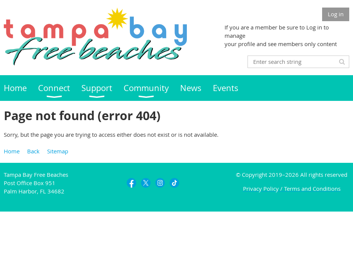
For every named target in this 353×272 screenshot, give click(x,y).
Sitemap (57, 151)
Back (33, 151)
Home (12, 151)
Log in (336, 14)
